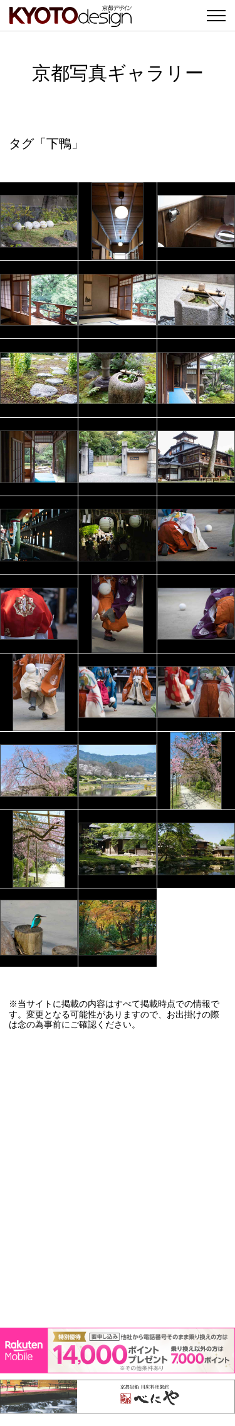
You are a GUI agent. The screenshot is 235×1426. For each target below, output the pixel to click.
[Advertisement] (117, 1178)
